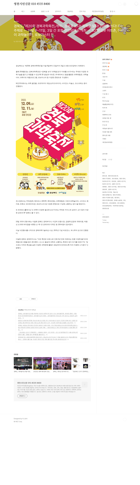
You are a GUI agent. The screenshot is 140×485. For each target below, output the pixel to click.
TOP (124, 478)
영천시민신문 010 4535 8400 (32, 4)
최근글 (104, 159)
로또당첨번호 (112, 203)
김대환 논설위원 (118, 200)
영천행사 (104, 187)
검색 (119, 4)
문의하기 (58, 11)
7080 (104, 139)
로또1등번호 (115, 178)
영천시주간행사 (117, 195)
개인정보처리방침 (98, 11)
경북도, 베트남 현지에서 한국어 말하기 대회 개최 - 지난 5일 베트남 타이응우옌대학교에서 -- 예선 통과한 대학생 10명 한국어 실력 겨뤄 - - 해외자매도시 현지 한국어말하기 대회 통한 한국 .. (48, 386)
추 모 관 (104, 125)
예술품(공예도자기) (107, 104)
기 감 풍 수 (105, 94)
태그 (22, 11)
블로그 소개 (45, 11)
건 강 (103, 111)
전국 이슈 (82, 11)
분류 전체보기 (107, 59)
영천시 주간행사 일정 (107, 197)
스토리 (104, 90)
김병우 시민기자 (116, 184)
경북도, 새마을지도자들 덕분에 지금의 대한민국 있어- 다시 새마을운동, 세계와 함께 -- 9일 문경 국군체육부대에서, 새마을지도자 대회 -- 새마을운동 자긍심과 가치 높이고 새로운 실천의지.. (47, 374)
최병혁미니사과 (106, 115)
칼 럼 (103, 73)
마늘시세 (115, 192)
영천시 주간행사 (106, 178)
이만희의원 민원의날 (118, 206)
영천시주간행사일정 (107, 200)
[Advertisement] (52, 77)
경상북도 (70, 11)
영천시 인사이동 (112, 187)
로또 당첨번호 (120, 203)
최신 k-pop (105, 101)
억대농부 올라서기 (107, 128)
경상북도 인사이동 (107, 192)
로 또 (103, 97)
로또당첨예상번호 (107, 206)
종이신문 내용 (106, 135)
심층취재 (104, 84)
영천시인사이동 (122, 187)
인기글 (110, 159)
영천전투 (104, 189)
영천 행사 (116, 197)
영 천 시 (112, 11)
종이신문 (104, 176)
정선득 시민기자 (106, 184)
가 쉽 (103, 80)
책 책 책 (104, 108)
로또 (124, 200)
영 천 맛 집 (105, 121)
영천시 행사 (122, 178)
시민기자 (104, 77)
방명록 (33, 11)
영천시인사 (105, 203)
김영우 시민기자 (112, 189)
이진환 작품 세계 (107, 132)
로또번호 (114, 181)
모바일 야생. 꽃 (106, 118)
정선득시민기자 (106, 181)
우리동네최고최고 (107, 87)
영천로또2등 (105, 208)
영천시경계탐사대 (107, 195)
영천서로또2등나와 (113, 176)
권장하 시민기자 (121, 181)
